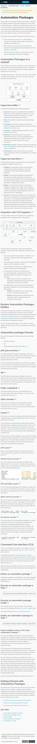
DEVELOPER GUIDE (14, 6)
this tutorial (14, 464)
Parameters (7, 124)
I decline (25, 741)
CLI (33, 676)
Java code (15, 431)
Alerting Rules (8, 151)
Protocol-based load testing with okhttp (16, 703)
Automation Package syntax (14, 39)
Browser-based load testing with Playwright (17, 700)
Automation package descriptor (10, 316)
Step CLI (24, 346)
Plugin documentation (22, 559)
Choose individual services (9, 741)
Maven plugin (8, 717)
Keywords (7, 112)
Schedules (7, 130)
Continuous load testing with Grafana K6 (16, 705)
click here (5, 12)
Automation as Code (10, 720)
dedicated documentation (24, 579)
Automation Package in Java (12, 715)
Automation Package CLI (13, 52)
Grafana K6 (4, 522)
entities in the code (15, 325)
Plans (5, 120)
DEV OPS (27, 6)
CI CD (22, 6)
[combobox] (15, 2)
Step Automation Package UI (12, 719)
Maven (33, 548)
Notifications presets (10, 144)
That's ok (32, 741)
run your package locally (28, 608)
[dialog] (18, 738)
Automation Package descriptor (13, 713)
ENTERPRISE (4, 7)
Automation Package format (14, 46)
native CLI (27, 550)
